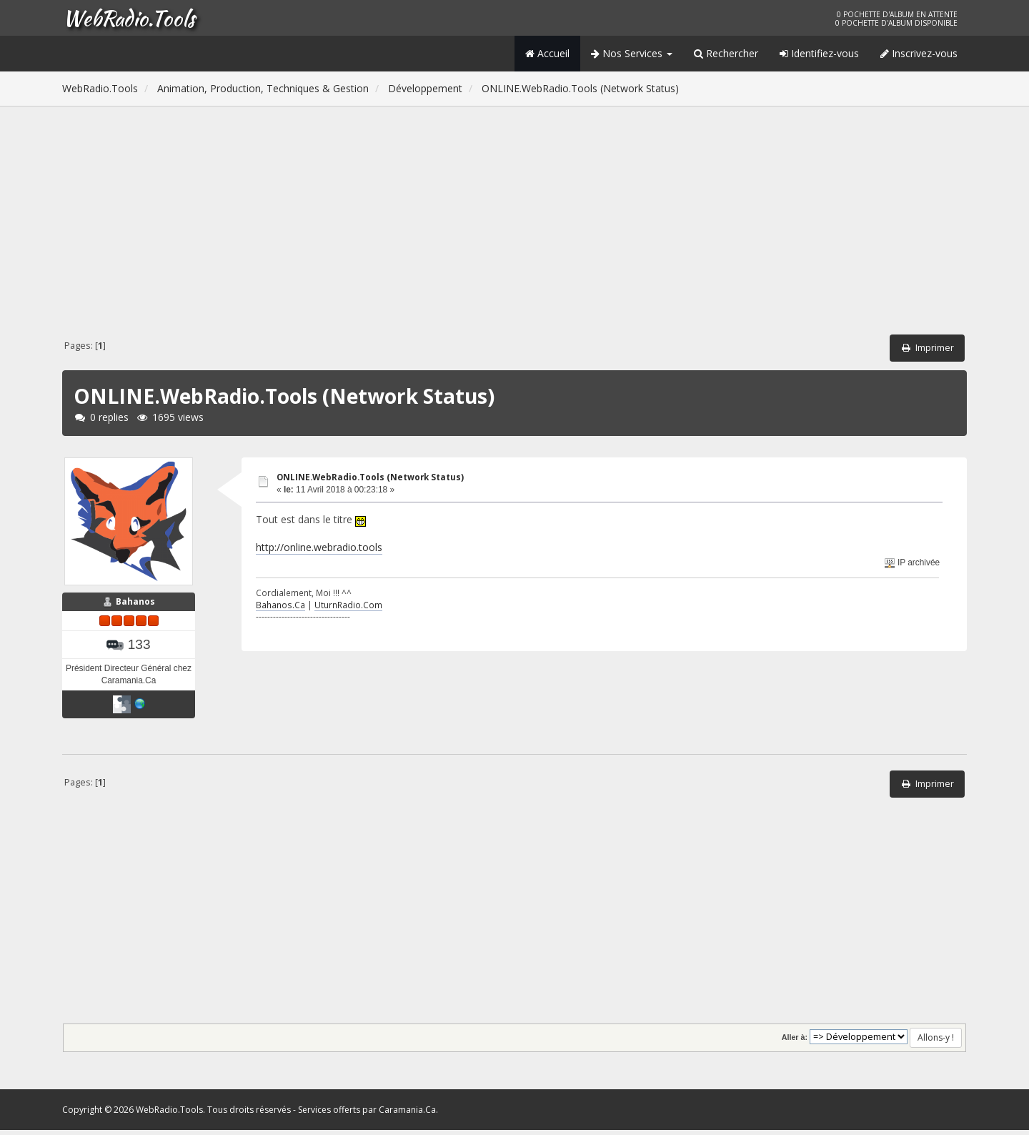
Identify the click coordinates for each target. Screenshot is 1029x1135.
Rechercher (726, 53)
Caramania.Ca (407, 1115)
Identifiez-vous (819, 53)
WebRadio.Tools (128, 18)
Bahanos (135, 606)
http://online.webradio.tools (319, 547)
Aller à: (794, 1042)
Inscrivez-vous (919, 53)
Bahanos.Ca (280, 604)
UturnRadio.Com (348, 604)
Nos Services (631, 53)
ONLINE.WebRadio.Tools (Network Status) (370, 477)
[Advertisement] (514, 223)
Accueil (547, 53)
